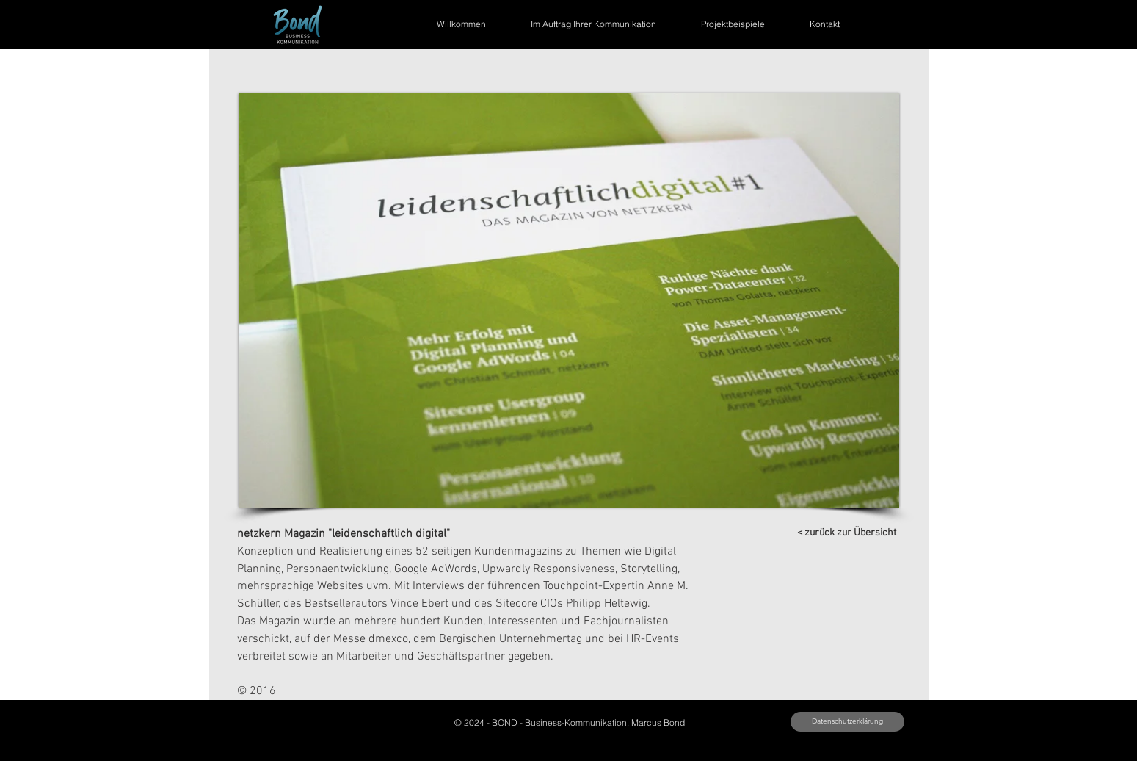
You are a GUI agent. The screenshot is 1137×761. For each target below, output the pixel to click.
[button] (569, 300)
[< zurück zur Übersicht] (847, 533)
